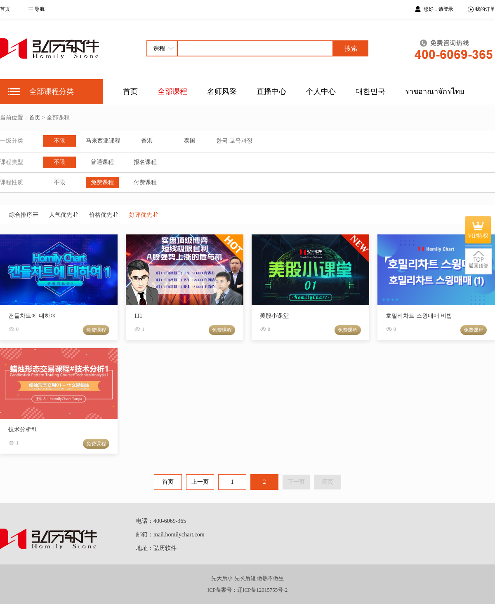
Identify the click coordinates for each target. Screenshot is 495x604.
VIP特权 (478, 229)
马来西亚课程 (103, 141)
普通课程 (102, 162)
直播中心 (271, 91)
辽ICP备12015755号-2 (262, 590)
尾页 (327, 482)
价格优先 (104, 215)
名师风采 (222, 91)
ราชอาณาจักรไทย (434, 91)
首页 (5, 9)
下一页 (296, 482)
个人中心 (321, 91)
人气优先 (64, 215)
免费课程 (102, 182)
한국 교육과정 (234, 141)
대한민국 (370, 91)
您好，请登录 (439, 9)
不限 (59, 141)
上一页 (200, 482)
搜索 (351, 48)
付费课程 (145, 182)
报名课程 (145, 162)
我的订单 (481, 9)
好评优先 (144, 215)
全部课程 (172, 91)
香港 (147, 141)
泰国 (190, 141)
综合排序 (24, 215)
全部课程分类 (51, 91)
